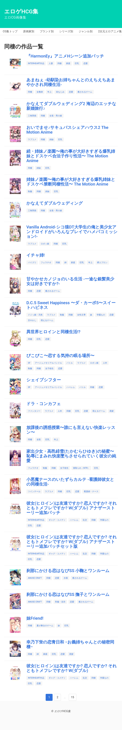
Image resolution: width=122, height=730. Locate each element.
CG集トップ (10, 31)
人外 (105, 363)
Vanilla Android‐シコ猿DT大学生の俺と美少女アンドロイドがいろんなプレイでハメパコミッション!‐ (71, 232)
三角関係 (32, 115)
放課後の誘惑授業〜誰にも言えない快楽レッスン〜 (70, 430)
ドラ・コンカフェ (43, 403)
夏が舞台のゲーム (45, 625)
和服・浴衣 (60, 602)
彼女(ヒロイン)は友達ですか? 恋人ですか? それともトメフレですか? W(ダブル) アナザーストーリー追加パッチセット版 (71, 542)
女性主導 (81, 315)
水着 (66, 578)
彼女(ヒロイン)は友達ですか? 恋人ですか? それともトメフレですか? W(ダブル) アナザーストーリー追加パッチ (71, 508)
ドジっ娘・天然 (35, 315)
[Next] (57, 697)
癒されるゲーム (85, 92)
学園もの (101, 315)
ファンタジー (34, 411)
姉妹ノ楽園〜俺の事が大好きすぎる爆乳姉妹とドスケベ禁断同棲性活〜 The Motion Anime (70, 182)
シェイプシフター (43, 380)
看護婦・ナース (91, 491)
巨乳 (77, 63)
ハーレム (70, 387)
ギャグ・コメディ (57, 520)
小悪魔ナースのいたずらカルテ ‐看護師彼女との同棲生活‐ (70, 482)
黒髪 (112, 411)
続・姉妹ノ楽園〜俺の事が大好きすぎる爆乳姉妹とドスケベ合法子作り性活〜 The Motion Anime (70, 156)
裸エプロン (102, 262)
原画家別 (28, 31)
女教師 (40, 92)
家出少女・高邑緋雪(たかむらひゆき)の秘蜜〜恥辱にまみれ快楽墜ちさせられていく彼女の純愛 (71, 456)
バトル (69, 363)
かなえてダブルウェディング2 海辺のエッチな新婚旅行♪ (71, 106)
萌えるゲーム (47, 320)
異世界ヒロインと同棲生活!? (53, 331)
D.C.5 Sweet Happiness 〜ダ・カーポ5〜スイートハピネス (71, 305)
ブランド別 (47, 31)
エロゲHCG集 (21, 11)
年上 (49, 92)
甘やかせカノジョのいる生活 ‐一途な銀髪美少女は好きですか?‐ (70, 281)
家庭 (68, 63)
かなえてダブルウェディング (54, 203)
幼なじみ (60, 92)
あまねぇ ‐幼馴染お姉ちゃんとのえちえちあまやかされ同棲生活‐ (70, 82)
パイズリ (32, 262)
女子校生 (49, 368)
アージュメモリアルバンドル (48, 363)
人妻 (51, 63)
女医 (39, 439)
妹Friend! (34, 618)
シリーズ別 (66, 31)
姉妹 (51, 139)
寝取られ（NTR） (81, 468)
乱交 (85, 520)
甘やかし (32, 320)
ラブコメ (32, 139)
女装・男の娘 (55, 115)
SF (29, 363)
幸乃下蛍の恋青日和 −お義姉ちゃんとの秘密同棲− (70, 644)
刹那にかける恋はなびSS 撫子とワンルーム (68, 594)
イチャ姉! (35, 255)
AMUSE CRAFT (35, 578)
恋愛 (85, 63)
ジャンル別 (85, 31)
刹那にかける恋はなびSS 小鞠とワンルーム (68, 570)
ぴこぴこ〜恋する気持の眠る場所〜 (60, 355)
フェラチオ (46, 262)
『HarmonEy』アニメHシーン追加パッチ (65, 56)
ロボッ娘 (45, 244)
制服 (30, 191)
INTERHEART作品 (36, 63)
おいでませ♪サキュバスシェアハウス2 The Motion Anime (67, 130)
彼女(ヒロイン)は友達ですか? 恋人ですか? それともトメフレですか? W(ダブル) (71, 668)
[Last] (72, 697)
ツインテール (34, 491)
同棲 (59, 63)
